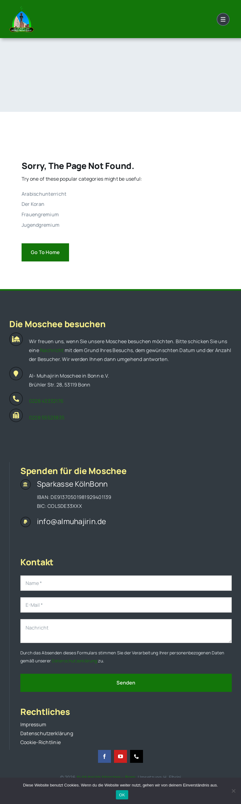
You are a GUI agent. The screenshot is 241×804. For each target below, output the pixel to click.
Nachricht (51, 350)
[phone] (136, 756)
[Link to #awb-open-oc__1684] (223, 19)
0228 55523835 (46, 417)
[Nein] (233, 791)
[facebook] (104, 756)
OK (122, 795)
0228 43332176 (46, 401)
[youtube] (120, 756)
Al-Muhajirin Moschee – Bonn (106, 777)
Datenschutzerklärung (74, 661)
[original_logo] (21, 8)
